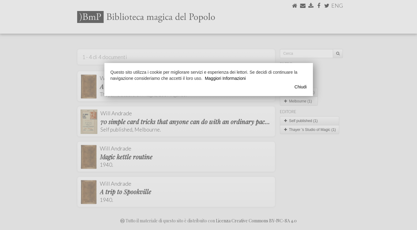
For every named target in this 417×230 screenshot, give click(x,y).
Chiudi (301, 86)
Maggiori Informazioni (225, 78)
